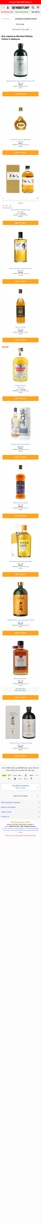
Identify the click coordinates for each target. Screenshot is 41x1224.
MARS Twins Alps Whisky (20, 503)
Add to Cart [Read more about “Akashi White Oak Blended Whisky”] (20, 223)
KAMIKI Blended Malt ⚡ (20, 678)
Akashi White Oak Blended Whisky (20, 210)
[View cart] (37, 7)
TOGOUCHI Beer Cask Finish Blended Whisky (20, 620)
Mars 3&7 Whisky (21, 327)
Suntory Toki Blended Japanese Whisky (20, 268)
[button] (3, 7)
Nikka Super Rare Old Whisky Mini (20, 139)
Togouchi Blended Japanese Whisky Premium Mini (20, 81)
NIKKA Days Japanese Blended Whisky (20, 561)
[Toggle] (38, 796)
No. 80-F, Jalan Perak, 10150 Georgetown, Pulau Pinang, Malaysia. (20, 828)
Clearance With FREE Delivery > (20, 2)
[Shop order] (22, 29)
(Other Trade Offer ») (20, 690)
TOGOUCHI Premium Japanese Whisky (20, 743)
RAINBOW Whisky (20, 385)
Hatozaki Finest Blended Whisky (20, 444)
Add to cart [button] (20, 94)
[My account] (8, 7)
